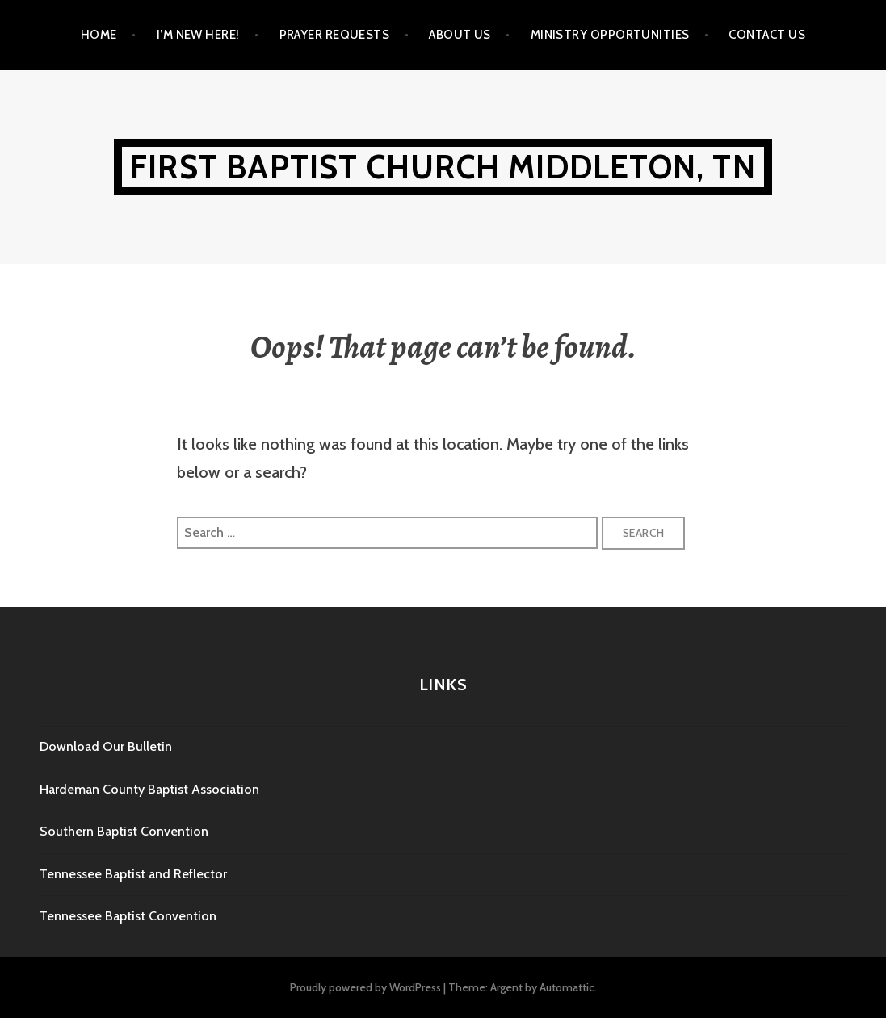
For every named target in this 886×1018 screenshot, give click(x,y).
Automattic (567, 987)
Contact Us (767, 34)
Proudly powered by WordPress (365, 987)
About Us (460, 34)
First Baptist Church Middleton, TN (443, 166)
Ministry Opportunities (610, 34)
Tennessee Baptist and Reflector (133, 874)
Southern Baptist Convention (124, 831)
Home (99, 34)
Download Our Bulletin (106, 746)
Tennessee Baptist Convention (128, 916)
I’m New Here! (198, 34)
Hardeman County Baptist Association (149, 789)
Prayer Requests (334, 34)
